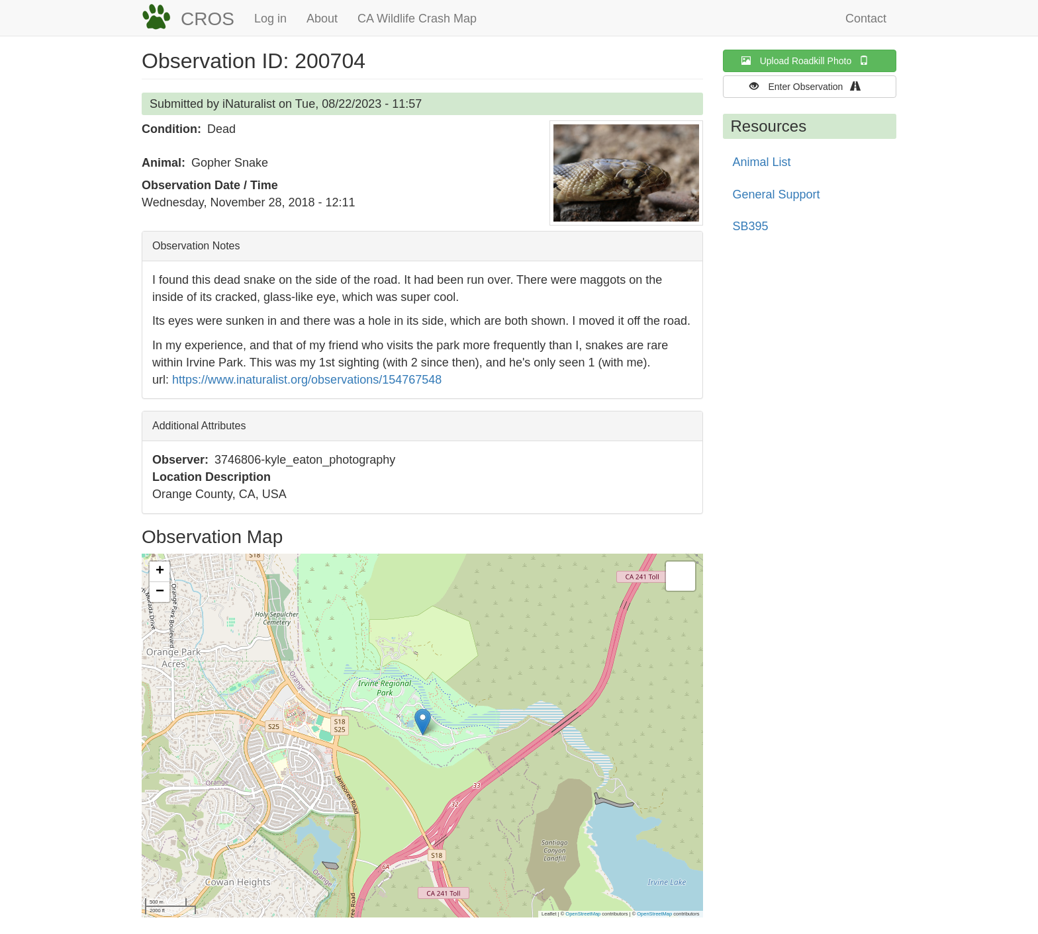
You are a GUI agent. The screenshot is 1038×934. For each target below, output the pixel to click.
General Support (776, 194)
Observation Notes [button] (196, 245)
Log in (270, 18)
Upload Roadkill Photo (809, 60)
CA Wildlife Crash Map (417, 18)
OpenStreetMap (582, 914)
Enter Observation (809, 86)
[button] (626, 173)
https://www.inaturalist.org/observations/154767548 (307, 379)
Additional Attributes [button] (199, 425)
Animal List (762, 162)
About (322, 18)
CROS (207, 19)
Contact (865, 18)
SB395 (751, 226)
